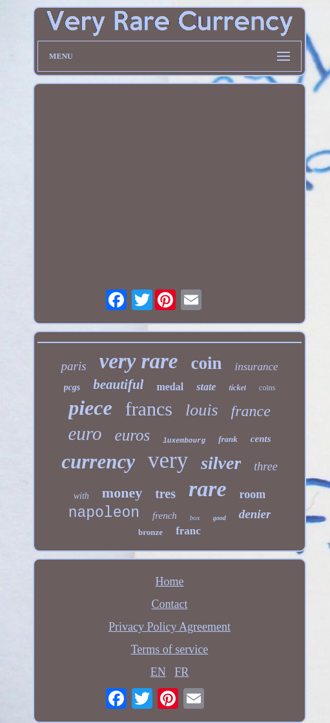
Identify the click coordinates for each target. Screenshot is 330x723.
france (251, 411)
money (122, 493)
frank (228, 439)
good (219, 517)
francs (148, 408)
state (206, 386)
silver (221, 463)
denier (255, 514)
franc (188, 531)
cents (261, 439)
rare (208, 489)
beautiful (118, 384)
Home (169, 581)
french (164, 515)
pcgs (72, 387)
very (168, 460)
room (253, 494)
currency (98, 461)
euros (132, 435)
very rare (138, 361)
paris (73, 366)
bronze (150, 532)
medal (169, 386)
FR (181, 671)
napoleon (103, 513)
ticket (237, 387)
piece (90, 407)
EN (158, 671)
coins (267, 387)
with (81, 496)
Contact (169, 604)
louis (201, 410)
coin (206, 363)
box (195, 517)
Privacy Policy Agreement (169, 626)
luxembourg (184, 441)
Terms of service (170, 649)
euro (84, 433)
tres (165, 494)
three (265, 466)
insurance (256, 367)
